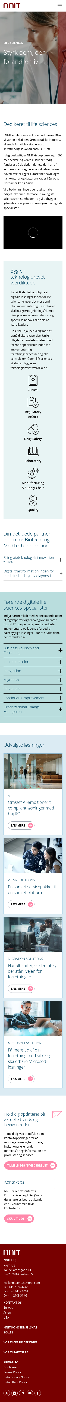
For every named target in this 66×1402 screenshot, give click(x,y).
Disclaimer (11, 1367)
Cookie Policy (12, 1372)
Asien (7, 1312)
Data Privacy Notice (16, 1377)
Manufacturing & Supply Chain (33, 479)
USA (6, 1317)
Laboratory (33, 454)
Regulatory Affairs (33, 407)
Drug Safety (33, 432)
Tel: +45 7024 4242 (16, 1287)
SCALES (8, 1332)
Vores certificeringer (21, 1342)
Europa (8, 1307)
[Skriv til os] (19, 1218)
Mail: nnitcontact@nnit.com (22, 1283)
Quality (33, 503)
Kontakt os (13, 1303)
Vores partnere (16, 1352)
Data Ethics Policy (15, 1382)
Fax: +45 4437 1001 (16, 1291)
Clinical (33, 383)
